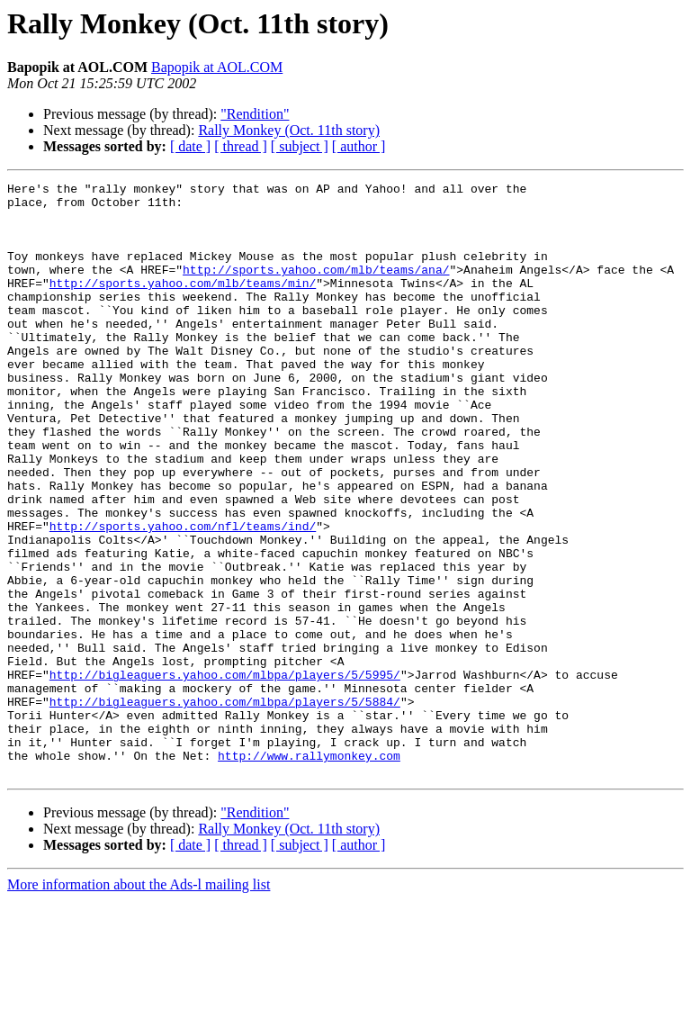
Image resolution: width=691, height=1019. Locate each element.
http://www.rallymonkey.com (309, 871)
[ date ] (190, 146)
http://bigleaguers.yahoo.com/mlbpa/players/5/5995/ (224, 774)
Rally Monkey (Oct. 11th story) (289, 130)
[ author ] (359, 146)
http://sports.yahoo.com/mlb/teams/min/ (182, 304)
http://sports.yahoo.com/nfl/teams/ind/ (182, 596)
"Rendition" (254, 114)
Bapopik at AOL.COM (217, 67)
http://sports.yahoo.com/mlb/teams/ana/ (316, 288)
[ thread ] (240, 146)
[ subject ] (299, 146)
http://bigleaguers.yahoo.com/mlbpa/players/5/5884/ (224, 806)
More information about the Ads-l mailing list (138, 1003)
